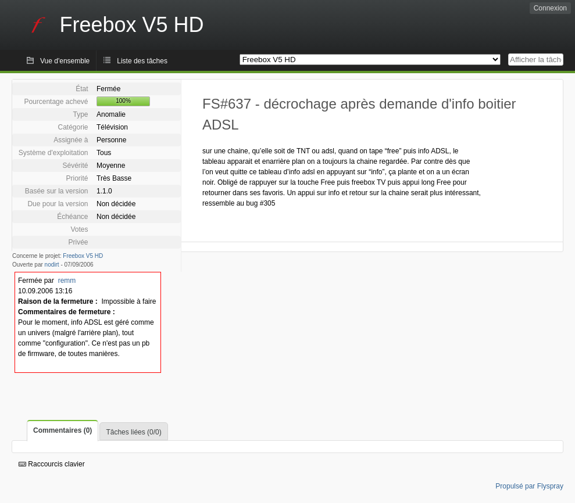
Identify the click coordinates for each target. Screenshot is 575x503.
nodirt (52, 264)
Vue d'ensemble (65, 61)
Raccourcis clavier (52, 464)
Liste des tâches (142, 61)
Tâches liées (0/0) (133, 432)
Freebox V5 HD (83, 256)
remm (67, 280)
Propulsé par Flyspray (529, 486)
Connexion (550, 8)
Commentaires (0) (62, 430)
